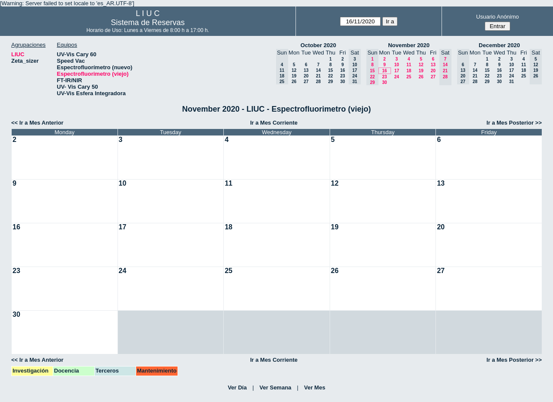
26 (294, 81)
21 (318, 76)
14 (318, 70)
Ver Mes (314, 387)
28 (318, 81)
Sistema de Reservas (147, 22)
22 (330, 76)
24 (396, 76)
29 (330, 81)
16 (342, 70)
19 (294, 76)
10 (396, 64)
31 (511, 81)
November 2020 (408, 45)
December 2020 (499, 45)
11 (409, 64)
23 (342, 76)
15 (330, 70)
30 (342, 81)
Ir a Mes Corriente (274, 122)
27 (306, 81)
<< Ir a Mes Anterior (37, 122)
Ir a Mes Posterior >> (514, 122)
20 (306, 76)
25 (409, 76)
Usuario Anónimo (497, 16)
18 (409, 70)
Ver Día (237, 387)
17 (396, 70)
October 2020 (318, 45)
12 (294, 70)
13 (306, 70)
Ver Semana (276, 387)
